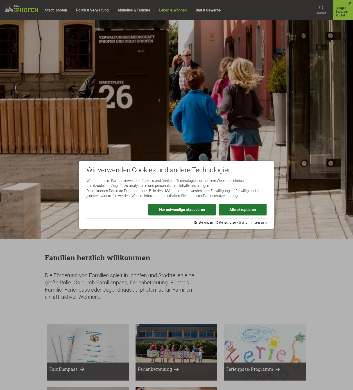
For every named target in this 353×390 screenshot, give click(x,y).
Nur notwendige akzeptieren (182, 209)
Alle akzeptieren (242, 209)
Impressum (259, 222)
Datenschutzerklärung (231, 222)
